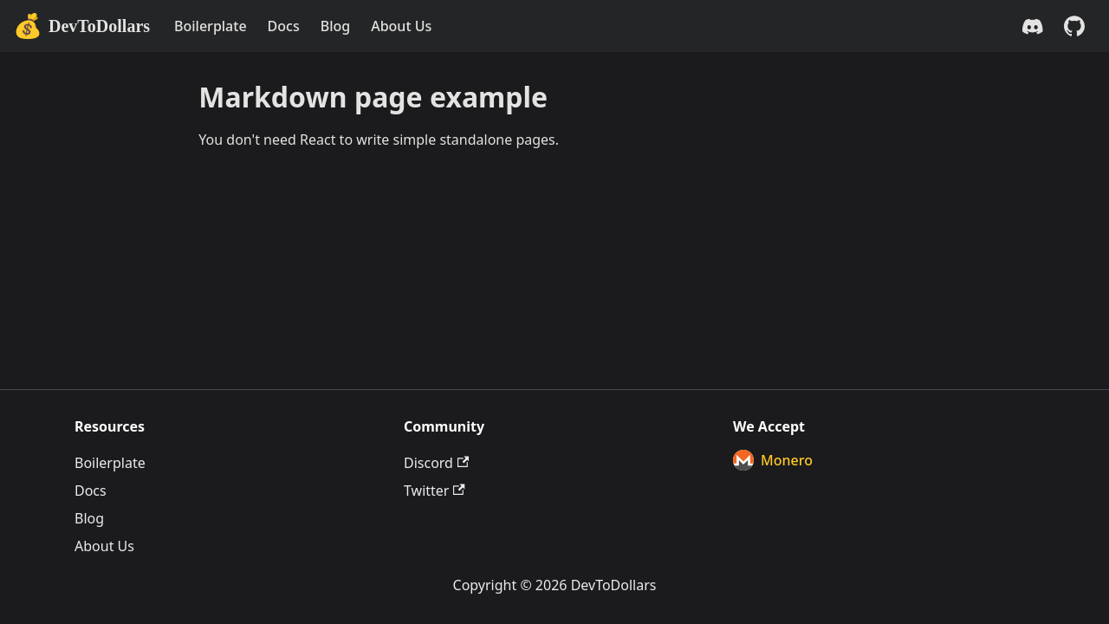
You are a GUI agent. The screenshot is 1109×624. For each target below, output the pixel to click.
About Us (401, 26)
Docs (284, 26)
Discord (436, 462)
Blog (335, 26)
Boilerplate (210, 26)
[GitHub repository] (1074, 26)
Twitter (434, 490)
